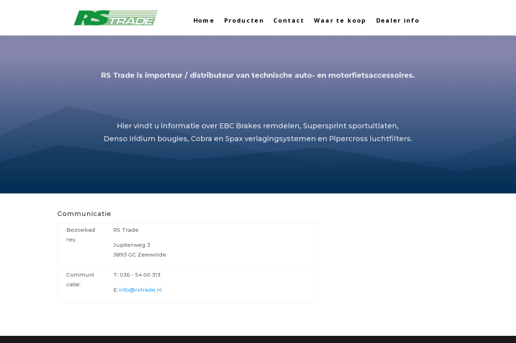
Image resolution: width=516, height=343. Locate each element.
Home (204, 21)
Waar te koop (340, 21)
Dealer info (398, 21)
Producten (244, 21)
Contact (288, 21)
